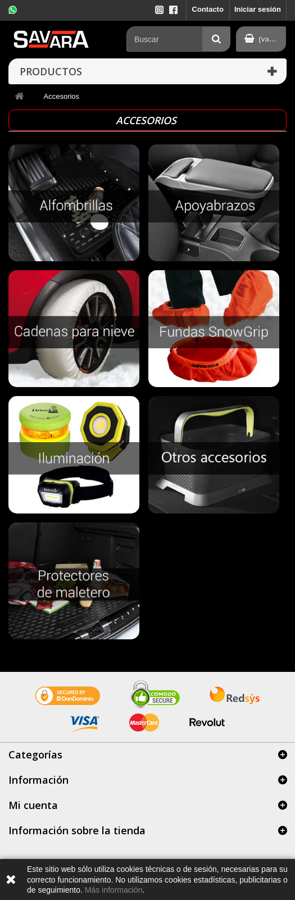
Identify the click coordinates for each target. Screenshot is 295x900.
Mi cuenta (33, 805)
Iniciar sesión (257, 9)
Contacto (208, 9)
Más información (114, 889)
